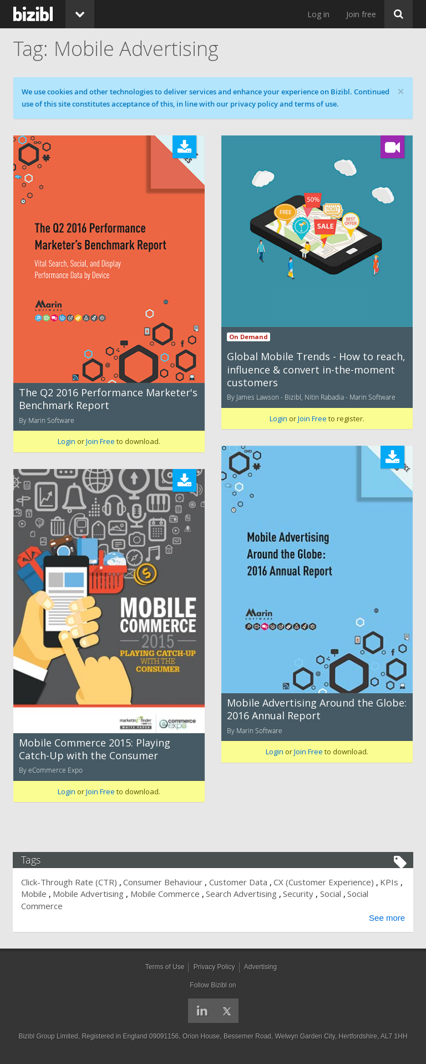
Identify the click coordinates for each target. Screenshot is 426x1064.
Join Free (100, 441)
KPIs (390, 881)
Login (66, 441)
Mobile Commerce (165, 893)
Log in (318, 14)
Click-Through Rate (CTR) (70, 881)
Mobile (34, 893)
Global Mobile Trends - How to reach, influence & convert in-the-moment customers (316, 369)
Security (298, 893)
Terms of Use (165, 967)
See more (386, 917)
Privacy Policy (214, 967)
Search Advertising (241, 893)
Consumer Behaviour (163, 881)
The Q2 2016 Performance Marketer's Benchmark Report (108, 399)
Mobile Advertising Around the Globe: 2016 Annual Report (317, 709)
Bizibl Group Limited (48, 1036)
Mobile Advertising (88, 893)
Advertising (260, 967)
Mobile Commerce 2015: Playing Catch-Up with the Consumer (94, 749)
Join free (361, 14)
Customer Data (239, 881)
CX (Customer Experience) (324, 881)
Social (331, 893)
